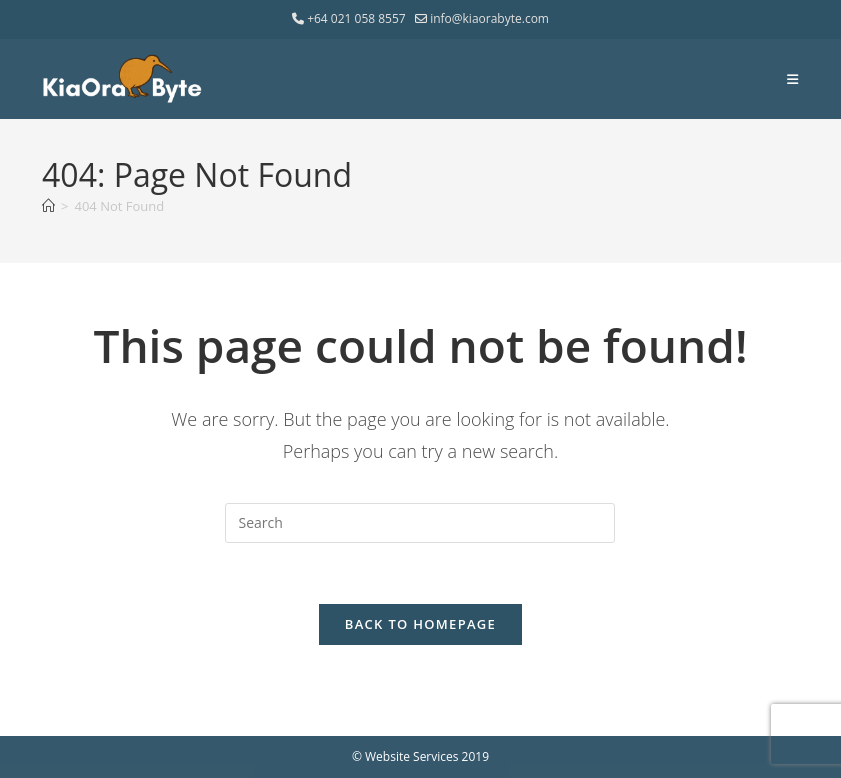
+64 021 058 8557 (350, 18)
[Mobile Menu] (793, 79)
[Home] (48, 206)
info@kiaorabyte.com (482, 18)
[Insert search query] (420, 523)
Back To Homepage (420, 624)
